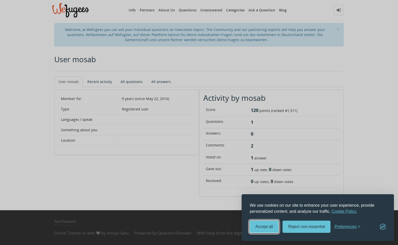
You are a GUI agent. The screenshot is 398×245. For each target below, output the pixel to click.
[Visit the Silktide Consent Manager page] (383, 227)
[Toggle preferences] (347, 227)
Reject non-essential (306, 226)
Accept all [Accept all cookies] (264, 226)
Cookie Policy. (344, 211)
